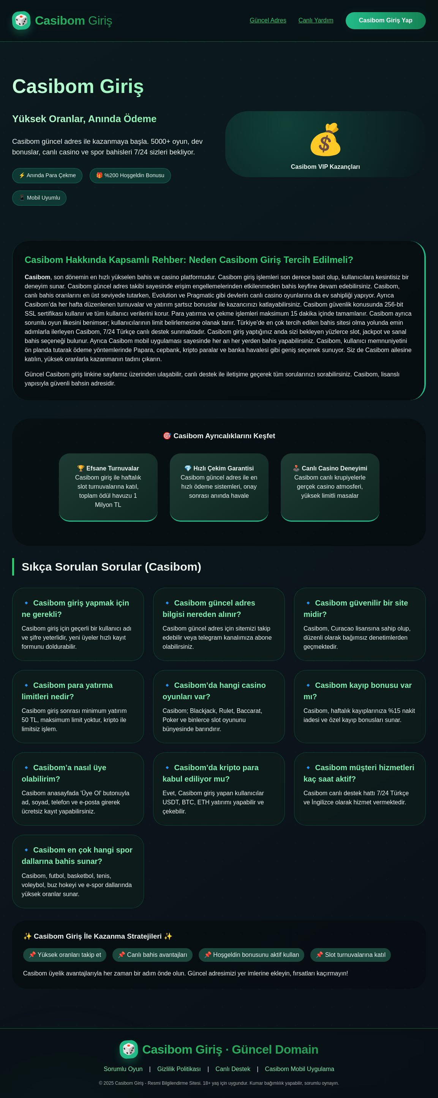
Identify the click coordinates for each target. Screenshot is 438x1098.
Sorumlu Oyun (123, 1069)
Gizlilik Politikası (179, 1069)
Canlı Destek (232, 1069)
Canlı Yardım (316, 20)
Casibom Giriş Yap (386, 20)
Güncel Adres (268, 20)
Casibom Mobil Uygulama (299, 1069)
